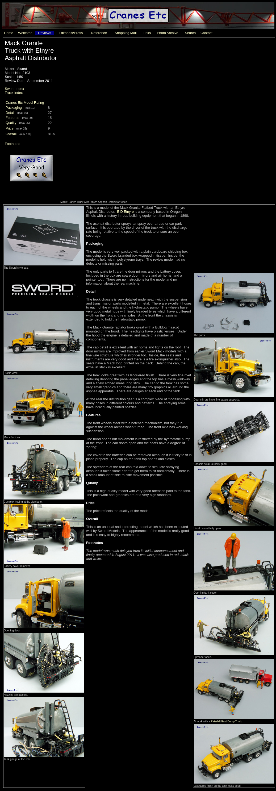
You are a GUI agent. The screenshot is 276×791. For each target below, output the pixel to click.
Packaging (14, 108)
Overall (11, 134)
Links (147, 33)
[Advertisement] (233, 238)
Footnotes (12, 144)
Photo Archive (167, 33)
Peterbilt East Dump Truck (226, 721)
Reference (99, 33)
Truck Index (14, 93)
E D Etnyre (125, 212)
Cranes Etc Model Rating (25, 103)
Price (10, 128)
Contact (206, 33)
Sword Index (14, 89)
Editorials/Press (71, 33)
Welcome (25, 33)
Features (12, 118)
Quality (11, 123)
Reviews (44, 33)
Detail (10, 113)
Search (190, 33)
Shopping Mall (125, 33)
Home (8, 33)
